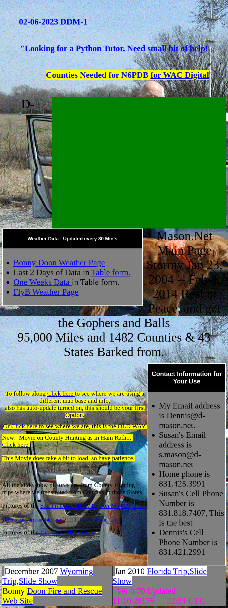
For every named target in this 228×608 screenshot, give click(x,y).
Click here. (16, 444)
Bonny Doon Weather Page (59, 262)
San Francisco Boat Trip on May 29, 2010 (93, 505)
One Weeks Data (42, 282)
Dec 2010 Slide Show (67, 532)
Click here (61, 393)
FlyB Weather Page (45, 291)
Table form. (110, 272)
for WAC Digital (179, 75)
